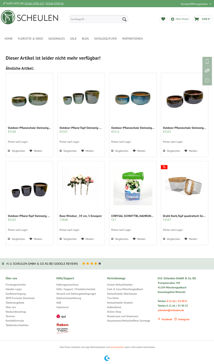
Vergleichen (16, 151)
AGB (58, 302)
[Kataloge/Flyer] (105, 38)
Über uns (11, 307)
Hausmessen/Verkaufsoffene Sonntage (128, 320)
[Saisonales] (56, 38)
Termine (10, 316)
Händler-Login (14, 289)
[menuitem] (98, 19)
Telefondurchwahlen (17, 325)
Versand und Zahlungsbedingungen (76, 293)
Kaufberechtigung (16, 293)
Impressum (62, 307)
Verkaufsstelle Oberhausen (122, 293)
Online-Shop (114, 311)
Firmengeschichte (16, 284)
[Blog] (85, 38)
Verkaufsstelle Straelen (120, 302)
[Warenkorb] (202, 19)
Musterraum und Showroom (122, 316)
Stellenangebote (15, 302)
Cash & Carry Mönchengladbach (125, 289)
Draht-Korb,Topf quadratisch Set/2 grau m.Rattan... (184, 218)
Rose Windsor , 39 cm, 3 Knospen (81, 218)
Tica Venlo (113, 298)
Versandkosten (117, 347)
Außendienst (114, 307)
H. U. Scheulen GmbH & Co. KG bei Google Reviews (42, 263)
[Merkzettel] (163, 19)
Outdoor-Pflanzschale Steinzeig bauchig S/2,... (29, 129)
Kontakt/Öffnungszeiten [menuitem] (195, 4)
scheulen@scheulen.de (171, 310)
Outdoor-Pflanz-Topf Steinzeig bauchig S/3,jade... (81, 129)
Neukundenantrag (16, 311)
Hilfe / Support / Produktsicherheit (75, 289)
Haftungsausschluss (67, 284)
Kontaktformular (15, 320)
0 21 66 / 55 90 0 (177, 301)
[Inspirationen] (132, 38)
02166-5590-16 (55, 3)
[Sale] (73, 38)
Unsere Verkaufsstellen (120, 284)
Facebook (165, 319)
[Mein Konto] (180, 19)
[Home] (8, 38)
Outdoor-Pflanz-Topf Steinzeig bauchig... (29, 218)
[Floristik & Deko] (30, 38)
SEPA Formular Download (20, 298)
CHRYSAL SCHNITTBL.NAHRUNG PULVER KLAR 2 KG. (133, 218)
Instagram (182, 319)
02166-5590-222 (34, 3)
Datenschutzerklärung (68, 298)
